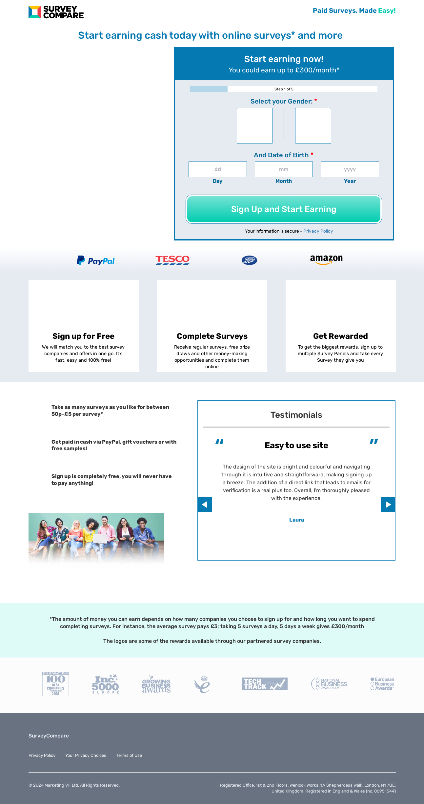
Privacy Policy (318, 231)
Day (218, 181)
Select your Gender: (284, 101)
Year (350, 181)
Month (283, 181)
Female (313, 127)
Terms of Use (129, 755)
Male (255, 127)
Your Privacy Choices (85, 755)
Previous (204, 504)
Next (388, 504)
